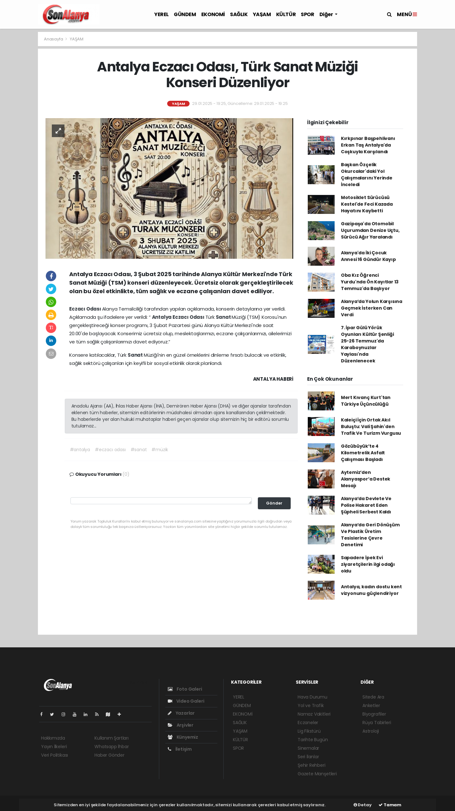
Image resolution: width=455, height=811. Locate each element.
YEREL (161, 14)
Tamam (390, 805)
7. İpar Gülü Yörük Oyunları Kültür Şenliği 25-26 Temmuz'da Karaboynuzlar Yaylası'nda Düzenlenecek (367, 344)
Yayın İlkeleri (54, 746)
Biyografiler (374, 714)
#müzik (159, 449)
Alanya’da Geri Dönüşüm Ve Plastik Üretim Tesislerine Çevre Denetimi (370, 535)
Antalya (162, 317)
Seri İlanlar (308, 757)
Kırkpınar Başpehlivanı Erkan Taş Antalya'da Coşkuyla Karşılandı (368, 145)
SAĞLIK (239, 14)
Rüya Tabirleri (376, 722)
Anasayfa (54, 39)
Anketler (371, 705)
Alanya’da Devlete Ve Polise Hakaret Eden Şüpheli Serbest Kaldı (366, 505)
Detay (363, 805)
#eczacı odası (110, 449)
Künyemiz (183, 737)
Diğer (326, 14)
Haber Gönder (109, 755)
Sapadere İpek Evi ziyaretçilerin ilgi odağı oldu (368, 564)
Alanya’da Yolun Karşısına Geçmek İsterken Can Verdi (371, 308)
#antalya (80, 449)
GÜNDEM (185, 14)
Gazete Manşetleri (317, 774)
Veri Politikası (54, 755)
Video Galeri (186, 701)
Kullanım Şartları (111, 738)
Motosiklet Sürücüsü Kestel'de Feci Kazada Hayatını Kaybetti (367, 204)
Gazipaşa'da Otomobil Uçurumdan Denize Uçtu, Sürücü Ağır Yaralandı (370, 230)
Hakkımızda (53, 738)
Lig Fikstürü (309, 731)
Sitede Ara (373, 697)
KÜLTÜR (286, 14)
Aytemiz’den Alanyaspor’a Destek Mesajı (365, 479)
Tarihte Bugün (313, 739)
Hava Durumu (312, 697)
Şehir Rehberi (311, 765)
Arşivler (180, 725)
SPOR (307, 14)
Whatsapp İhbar (111, 746)
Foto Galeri (185, 689)
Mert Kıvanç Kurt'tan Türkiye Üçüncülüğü (366, 400)
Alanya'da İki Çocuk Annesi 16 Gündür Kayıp (368, 256)
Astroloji (370, 731)
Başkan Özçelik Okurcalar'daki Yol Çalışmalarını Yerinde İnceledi (366, 174)
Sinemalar (308, 748)
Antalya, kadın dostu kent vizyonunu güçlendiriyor (371, 590)
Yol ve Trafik (311, 705)
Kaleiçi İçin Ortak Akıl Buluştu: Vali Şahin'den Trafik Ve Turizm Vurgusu (371, 426)
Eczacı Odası (85, 309)
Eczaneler (308, 722)
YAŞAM (262, 14)
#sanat (138, 449)
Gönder (274, 503)
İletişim (180, 749)
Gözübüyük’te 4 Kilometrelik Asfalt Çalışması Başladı (363, 453)
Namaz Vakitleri (314, 714)
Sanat (224, 317)
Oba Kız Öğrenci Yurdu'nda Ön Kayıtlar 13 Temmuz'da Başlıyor (369, 282)
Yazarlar (181, 713)
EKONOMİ (213, 14)
